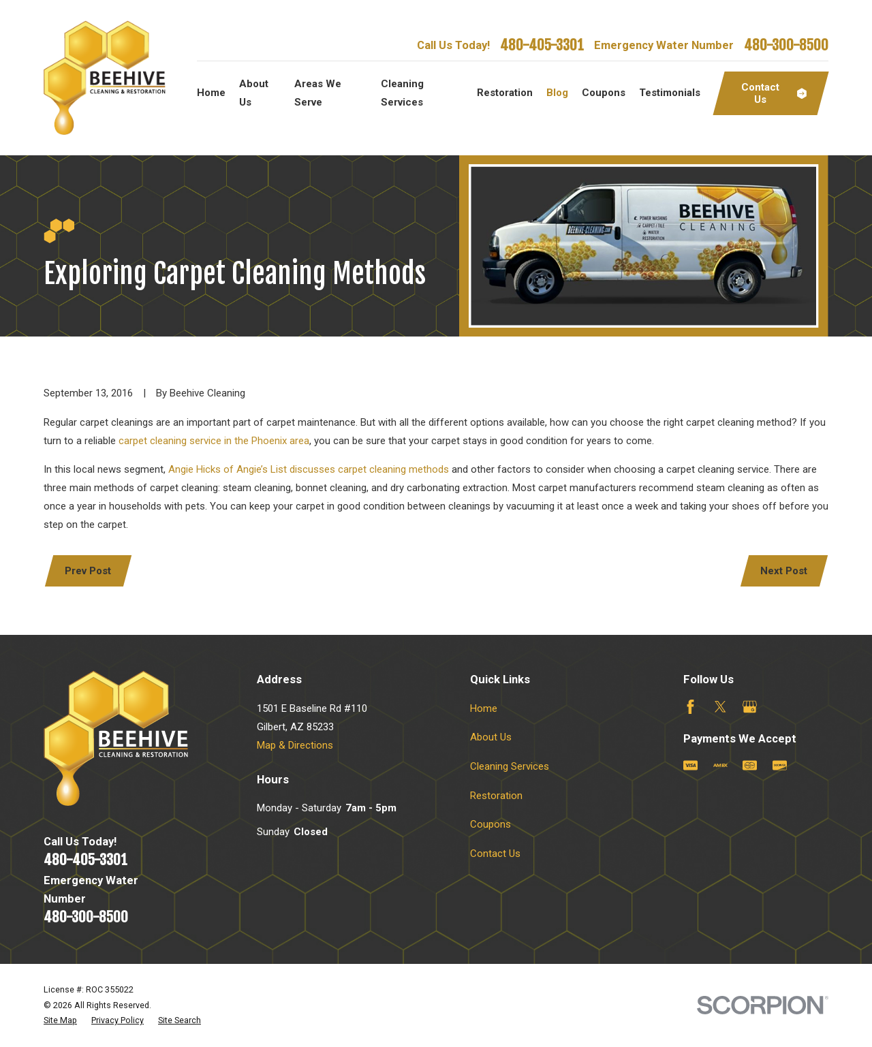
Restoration (496, 796)
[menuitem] (60, 1021)
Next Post (783, 571)
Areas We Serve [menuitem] (317, 93)
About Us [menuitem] (253, 93)
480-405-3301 (542, 45)
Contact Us (495, 853)
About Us (491, 737)
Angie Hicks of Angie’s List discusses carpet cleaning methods (308, 469)
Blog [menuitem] (557, 93)
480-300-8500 (786, 45)
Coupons (490, 824)
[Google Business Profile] (750, 707)
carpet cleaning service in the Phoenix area (214, 441)
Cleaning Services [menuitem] (402, 93)
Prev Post (88, 571)
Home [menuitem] (211, 93)
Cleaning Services (509, 766)
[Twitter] (720, 707)
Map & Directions (295, 745)
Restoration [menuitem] (505, 93)
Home (483, 708)
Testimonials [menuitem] (669, 93)
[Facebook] (690, 707)
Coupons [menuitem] (603, 93)
